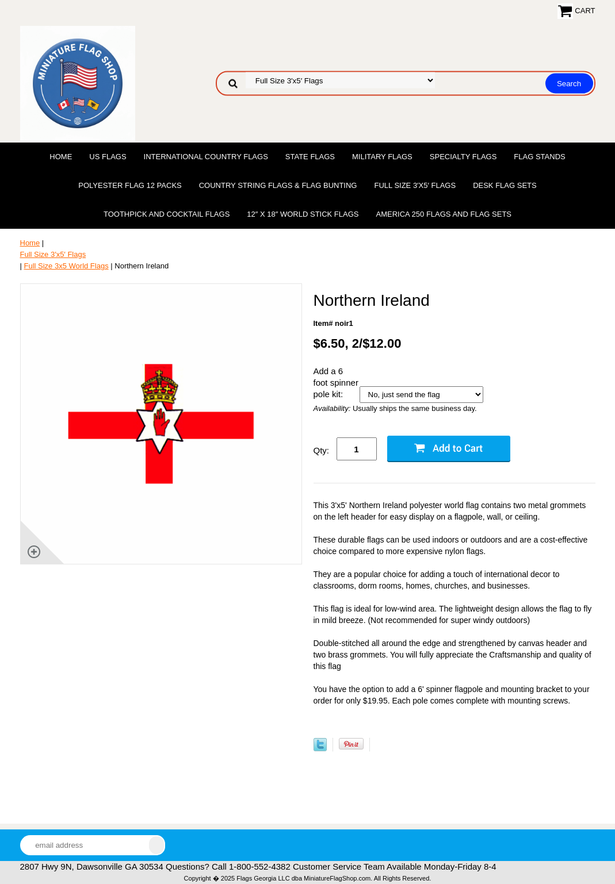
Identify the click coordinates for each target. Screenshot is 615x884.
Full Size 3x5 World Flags (66, 266)
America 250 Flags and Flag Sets (443, 214)
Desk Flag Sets (505, 185)
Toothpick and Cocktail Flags (167, 214)
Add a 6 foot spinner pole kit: (336, 382)
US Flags (107, 156)
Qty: (322, 450)
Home (60, 156)
